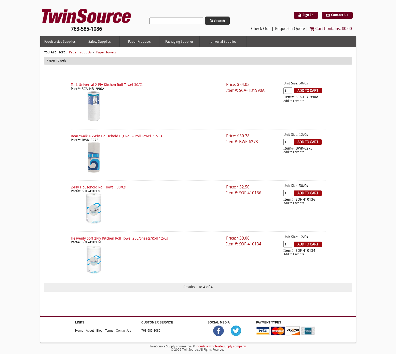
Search (217, 21)
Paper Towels (106, 52)
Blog (99, 330)
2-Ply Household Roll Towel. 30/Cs (98, 187)
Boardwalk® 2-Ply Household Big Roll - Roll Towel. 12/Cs (116, 136)
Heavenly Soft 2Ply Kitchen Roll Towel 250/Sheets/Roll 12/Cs (119, 239)
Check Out (260, 29)
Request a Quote (290, 29)
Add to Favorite (293, 101)
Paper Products (139, 41)
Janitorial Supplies (223, 41)
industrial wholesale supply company (221, 346)
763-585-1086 (150, 330)
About (90, 330)
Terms (109, 330)
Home (79, 330)
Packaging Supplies (179, 41)
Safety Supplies (99, 41)
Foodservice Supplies (60, 41)
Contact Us (337, 15)
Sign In (305, 15)
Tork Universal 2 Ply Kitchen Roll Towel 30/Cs (107, 85)
